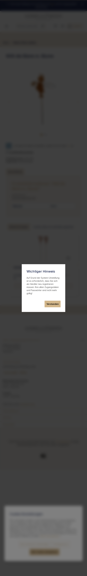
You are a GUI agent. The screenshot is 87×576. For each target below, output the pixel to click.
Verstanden (53, 304)
